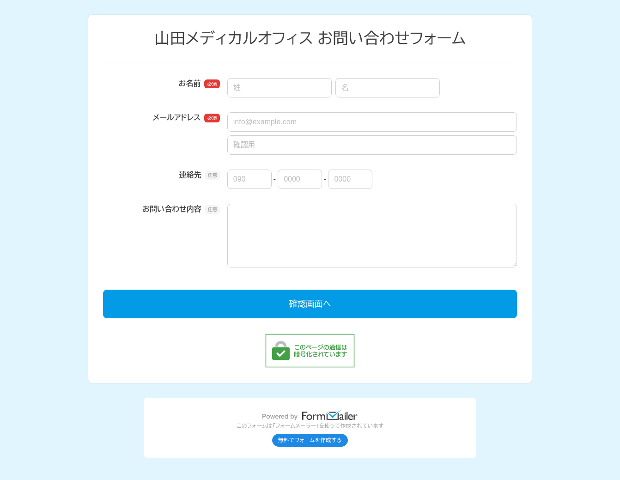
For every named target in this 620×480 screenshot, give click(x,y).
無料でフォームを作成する (310, 440)
